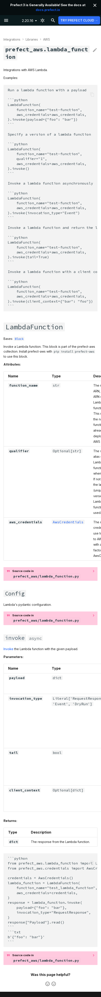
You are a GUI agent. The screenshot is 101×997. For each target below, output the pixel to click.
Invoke (8, 649)
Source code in (46, 573)
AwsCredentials (68, 522)
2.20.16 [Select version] (27, 20)
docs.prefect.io (48, 10)
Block (19, 339)
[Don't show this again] (94, 5)
